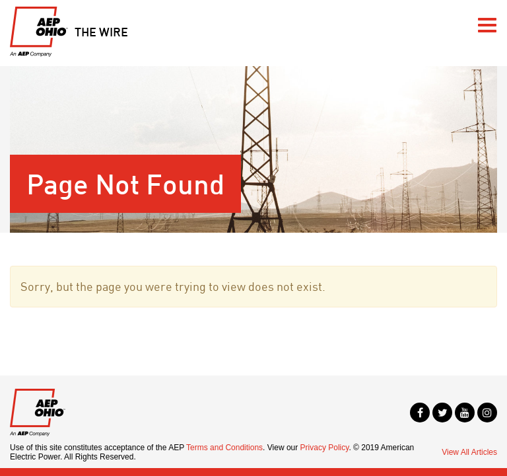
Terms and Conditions (224, 447)
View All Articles (469, 452)
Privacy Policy (324, 447)
